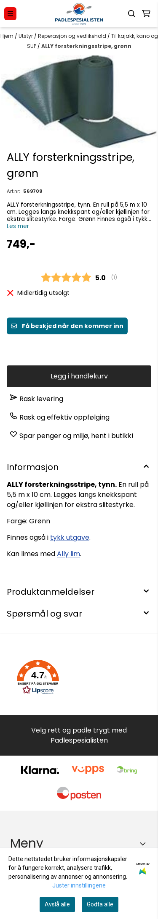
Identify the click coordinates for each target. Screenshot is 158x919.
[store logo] (79, 13)
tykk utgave (69, 537)
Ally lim (68, 554)
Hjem (7, 35)
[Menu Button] (10, 13)
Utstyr (26, 35)
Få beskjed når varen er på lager (79, 348)
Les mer (18, 226)
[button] (38, 677)
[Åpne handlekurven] (146, 14)
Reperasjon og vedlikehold (72, 35)
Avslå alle (57, 904)
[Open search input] (132, 14)
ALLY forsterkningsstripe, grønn (86, 46)
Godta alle (100, 904)
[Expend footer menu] (144, 843)
